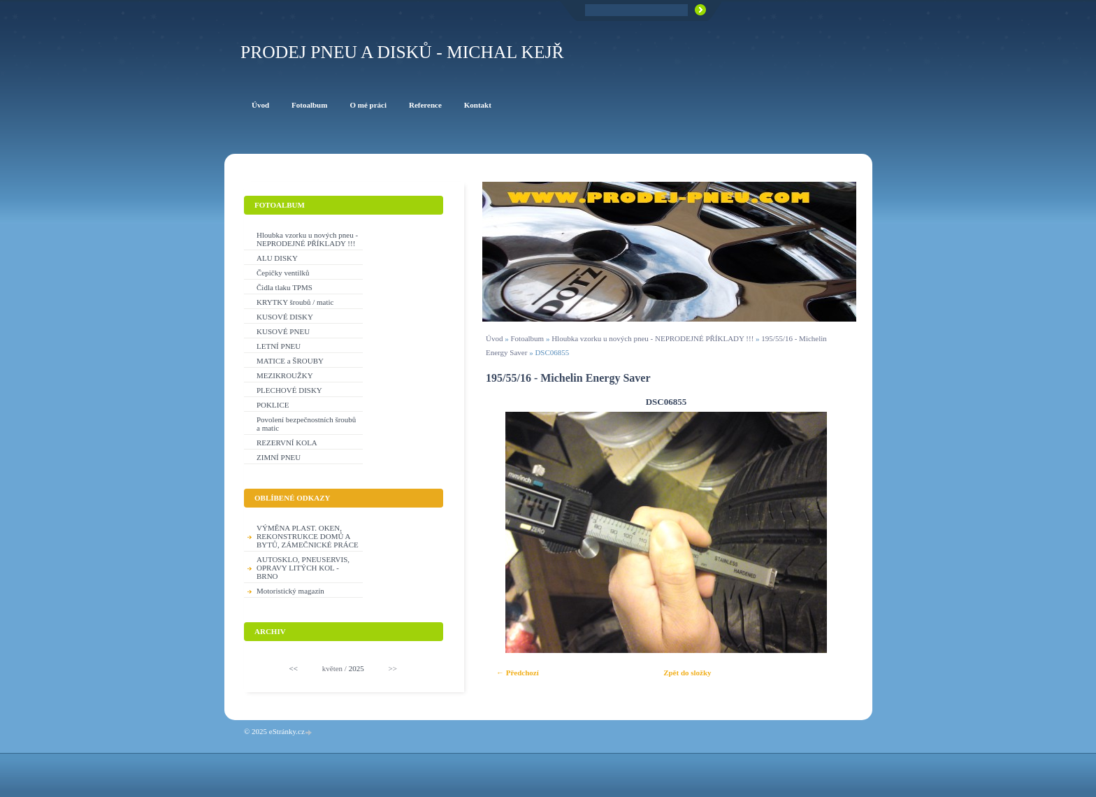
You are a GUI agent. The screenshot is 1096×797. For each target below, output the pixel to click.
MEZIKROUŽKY (285, 375)
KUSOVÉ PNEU (283, 331)
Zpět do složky (687, 672)
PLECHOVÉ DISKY (289, 390)
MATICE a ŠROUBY (290, 361)
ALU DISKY (277, 258)
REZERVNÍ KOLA (287, 442)
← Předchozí (517, 672)
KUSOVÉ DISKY (285, 317)
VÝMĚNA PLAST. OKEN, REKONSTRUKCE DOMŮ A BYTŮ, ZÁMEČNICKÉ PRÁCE (308, 536)
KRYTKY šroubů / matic (295, 302)
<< (293, 668)
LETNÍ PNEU (279, 346)
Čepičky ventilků (283, 272)
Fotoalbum (527, 338)
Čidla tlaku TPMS (284, 287)
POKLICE (273, 405)
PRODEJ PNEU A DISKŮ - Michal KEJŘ (402, 52)
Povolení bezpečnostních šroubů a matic (306, 423)
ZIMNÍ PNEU (279, 457)
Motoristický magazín (290, 591)
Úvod (494, 338)
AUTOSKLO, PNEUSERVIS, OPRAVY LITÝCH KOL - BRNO (303, 567)
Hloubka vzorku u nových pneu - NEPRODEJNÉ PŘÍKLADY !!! (652, 338)
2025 (356, 668)
